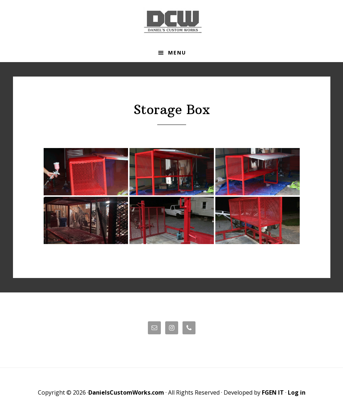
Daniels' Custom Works (172, 21)
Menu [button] (177, 52)
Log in (296, 392)
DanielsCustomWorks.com (126, 392)
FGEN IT (273, 392)
